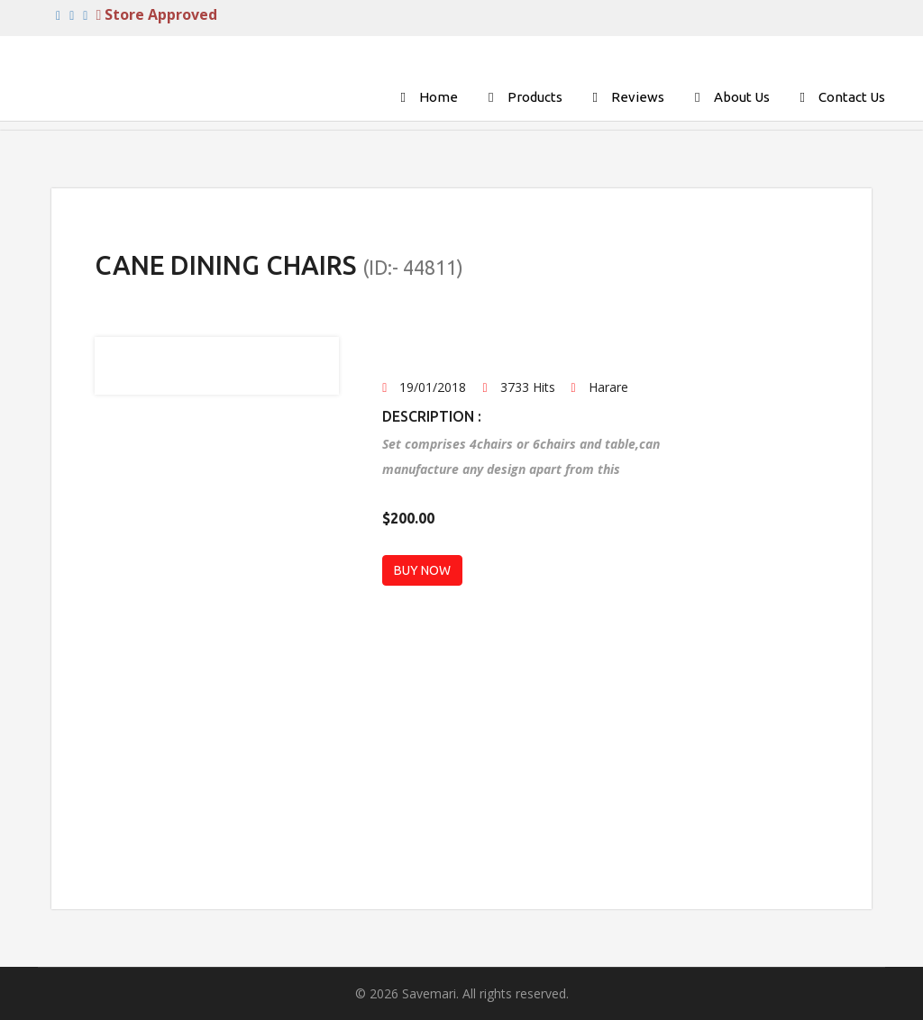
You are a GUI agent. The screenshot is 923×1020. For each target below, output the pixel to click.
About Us (742, 97)
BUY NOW (422, 570)
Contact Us (851, 97)
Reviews (637, 97)
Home (438, 97)
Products (534, 97)
